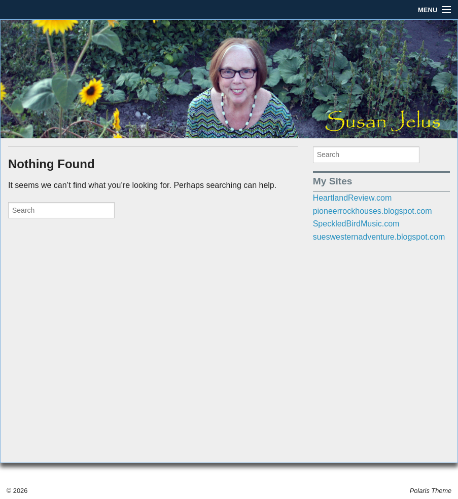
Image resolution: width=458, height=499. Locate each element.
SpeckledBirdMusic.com (356, 223)
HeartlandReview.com (352, 198)
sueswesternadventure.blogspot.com (379, 237)
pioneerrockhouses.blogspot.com (372, 211)
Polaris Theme (431, 490)
